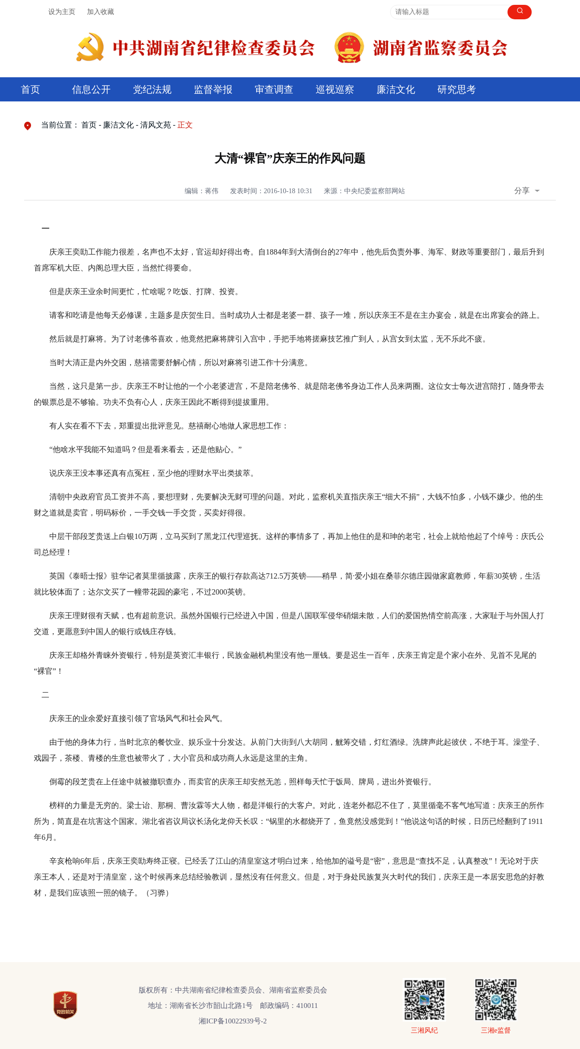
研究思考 (456, 89)
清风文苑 (155, 125)
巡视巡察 (335, 89)
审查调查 (274, 89)
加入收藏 (100, 11)
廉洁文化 (396, 89)
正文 (185, 125)
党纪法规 (152, 89)
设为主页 (61, 11)
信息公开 (91, 89)
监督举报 (213, 89)
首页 (30, 89)
